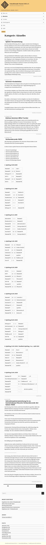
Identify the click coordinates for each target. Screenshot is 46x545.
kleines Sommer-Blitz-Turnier (17, 118)
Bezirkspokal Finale (7, 505)
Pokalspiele (5, 529)
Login (4, 28)
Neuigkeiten (5, 527)
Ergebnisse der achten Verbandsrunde (11, 502)
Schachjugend (6, 22)
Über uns (5, 13)
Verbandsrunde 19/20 (14, 139)
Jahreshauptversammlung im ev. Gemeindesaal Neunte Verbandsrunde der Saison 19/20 (22, 403)
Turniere (5, 19)
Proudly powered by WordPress (35, 543)
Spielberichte (38, 395)
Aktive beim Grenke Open (8, 503)
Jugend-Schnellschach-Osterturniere (11, 507)
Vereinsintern (38, 112)
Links (4, 25)
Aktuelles (12, 10)
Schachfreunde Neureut (5, 10)
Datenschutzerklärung (23, 543)
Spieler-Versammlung (14, 42)
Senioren (4, 534)
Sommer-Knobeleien (13, 81)
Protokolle (39, 76)
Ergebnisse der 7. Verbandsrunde (10, 509)
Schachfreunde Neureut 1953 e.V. (19, 4)
